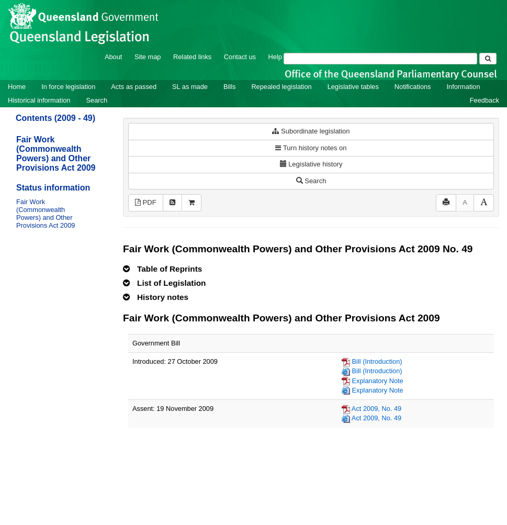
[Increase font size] (484, 202)
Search (96, 100)
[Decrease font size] (465, 202)
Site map (147, 57)
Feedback (484, 100)
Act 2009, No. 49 (376, 408)
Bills (229, 87)
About (113, 57)
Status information (53, 187)
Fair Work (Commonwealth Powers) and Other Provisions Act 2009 (55, 153)
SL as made (190, 87)
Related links (192, 57)
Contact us (240, 57)
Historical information (39, 100)
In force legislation (68, 87)
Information (463, 87)
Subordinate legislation (311, 131)
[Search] (380, 58)
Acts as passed (133, 87)
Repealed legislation (281, 87)
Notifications (413, 87)
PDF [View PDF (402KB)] (145, 202)
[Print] (446, 202)
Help (275, 57)
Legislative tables (353, 87)
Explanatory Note (377, 381)
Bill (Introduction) (377, 361)
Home (17, 87)
